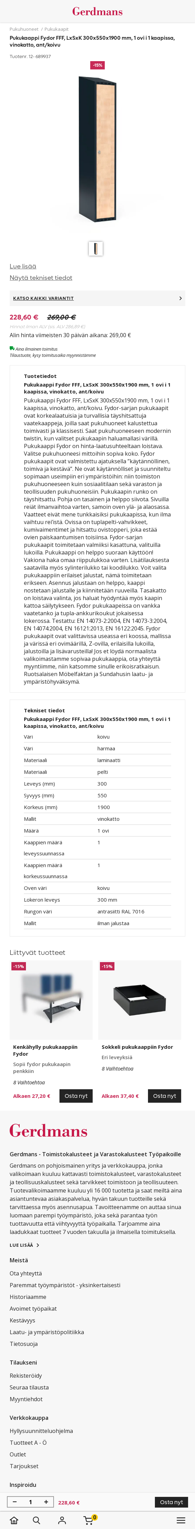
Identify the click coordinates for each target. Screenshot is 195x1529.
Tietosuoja (24, 1344)
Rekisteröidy (26, 1375)
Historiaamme (28, 1297)
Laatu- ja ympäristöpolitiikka (47, 1332)
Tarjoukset (24, 1466)
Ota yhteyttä (26, 1273)
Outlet (18, 1454)
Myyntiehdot (26, 1399)
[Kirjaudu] (62, 1520)
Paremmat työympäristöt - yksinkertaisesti (65, 1285)
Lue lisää (23, 266)
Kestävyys (22, 1320)
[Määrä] (30, 1502)
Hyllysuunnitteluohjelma (41, 1431)
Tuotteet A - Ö (28, 1442)
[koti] (21, 1520)
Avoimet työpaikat (33, 1308)
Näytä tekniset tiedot (41, 278)
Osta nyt (171, 1502)
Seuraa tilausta (29, 1387)
